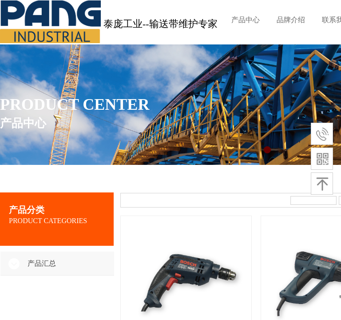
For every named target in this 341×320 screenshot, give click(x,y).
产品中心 (245, 20)
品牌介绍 (291, 20)
